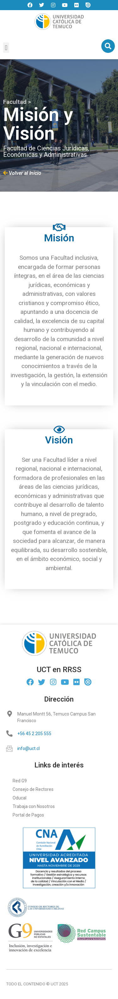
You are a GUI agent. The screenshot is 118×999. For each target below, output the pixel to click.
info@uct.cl (28, 748)
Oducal (19, 797)
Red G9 (20, 780)
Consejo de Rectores (33, 789)
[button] (6, 47)
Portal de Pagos (28, 815)
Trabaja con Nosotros (34, 806)
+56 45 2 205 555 (34, 733)
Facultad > (17, 101)
